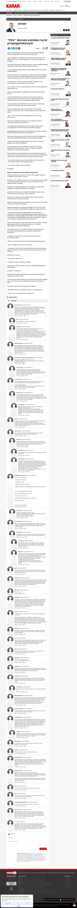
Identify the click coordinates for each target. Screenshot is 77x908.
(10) (27, 517)
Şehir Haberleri (68, 886)
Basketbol (28, 885)
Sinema (35, 891)
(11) (21, 782)
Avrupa (35, 881)
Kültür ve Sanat (45, 893)
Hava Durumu (68, 879)
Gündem (29, 891)
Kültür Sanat (38, 887)
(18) (27, 446)
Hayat (40, 10)
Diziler (25, 887)
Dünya (20, 10)
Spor (36, 10)
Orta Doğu (26, 881)
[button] (36, 48)
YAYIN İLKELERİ (35, 872)
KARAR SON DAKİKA (11, 883)
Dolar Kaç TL (68, 884)
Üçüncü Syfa (31, 878)
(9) (21, 586)
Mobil (26, 889)
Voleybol (34, 885)
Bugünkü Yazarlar (11, 19)
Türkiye (36, 878)
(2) (23, 446)
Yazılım (41, 889)
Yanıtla (17, 315)
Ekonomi (25, 10)
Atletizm (38, 885)
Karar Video (46, 10)
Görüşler (52, 10)
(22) (22, 727)
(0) (26, 323)
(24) (22, 798)
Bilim (45, 889)
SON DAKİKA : (9, 13)
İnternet (30, 889)
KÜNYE (29, 872)
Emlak (30, 883)
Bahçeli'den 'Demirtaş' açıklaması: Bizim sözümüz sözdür (26, 13)
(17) (23, 737)
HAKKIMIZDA (21, 872)
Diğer (49, 885)
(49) (22, 315)
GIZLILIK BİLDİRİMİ (52, 872)
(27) (22, 746)
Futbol (24, 885)
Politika (26, 878)
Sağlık (33, 887)
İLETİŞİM (26, 872)
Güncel (10, 10)
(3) (25, 354)
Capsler (32, 893)
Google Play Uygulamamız (52, 899)
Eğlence (43, 887)
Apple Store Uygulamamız (68, 899)
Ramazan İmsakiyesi (69, 887)
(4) (25, 528)
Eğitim (43, 878)
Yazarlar (15, 10)
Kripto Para (31, 10)
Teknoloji (21, 889)
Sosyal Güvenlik (44, 883)
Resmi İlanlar (58, 10)
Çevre (40, 878)
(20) (22, 789)
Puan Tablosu (68, 882)
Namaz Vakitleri (68, 881)
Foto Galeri (21, 893)
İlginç (43, 891)
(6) (25, 315)
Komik (39, 891)
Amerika (31, 881)
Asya (39, 881)
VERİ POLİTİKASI (59, 872)
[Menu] (64, 10)
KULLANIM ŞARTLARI (43, 872)
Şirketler (50, 883)
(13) (25, 455)
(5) (21, 645)
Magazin (29, 887)
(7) (21, 427)
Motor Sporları (44, 885)
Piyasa (26, 883)
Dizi (32, 891)
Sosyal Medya (36, 889)
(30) (22, 435)
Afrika (42, 881)
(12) (21, 389)
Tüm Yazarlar (20, 19)
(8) (21, 634)
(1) (23, 323)
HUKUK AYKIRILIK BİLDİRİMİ (69, 872)
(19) (21, 683)
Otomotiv (34, 883)
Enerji (38, 883)
